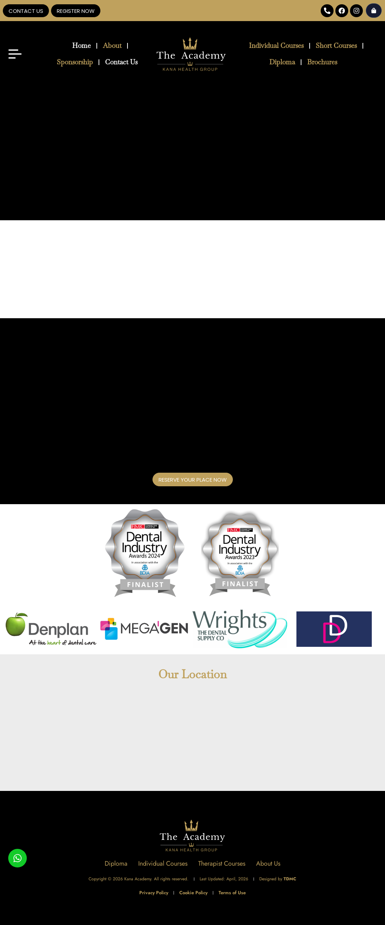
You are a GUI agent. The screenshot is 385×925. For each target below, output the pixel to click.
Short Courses (336, 45)
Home (81, 45)
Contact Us (121, 62)
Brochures (322, 62)
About (112, 45)
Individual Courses (276, 45)
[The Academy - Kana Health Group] (192, 739)
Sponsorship (75, 62)
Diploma (282, 62)
